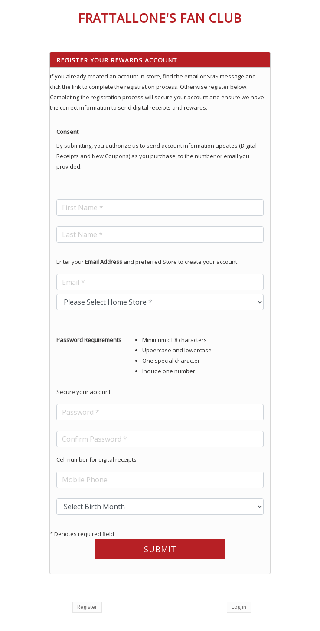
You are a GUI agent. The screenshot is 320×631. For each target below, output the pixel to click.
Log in (239, 607)
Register (87, 607)
